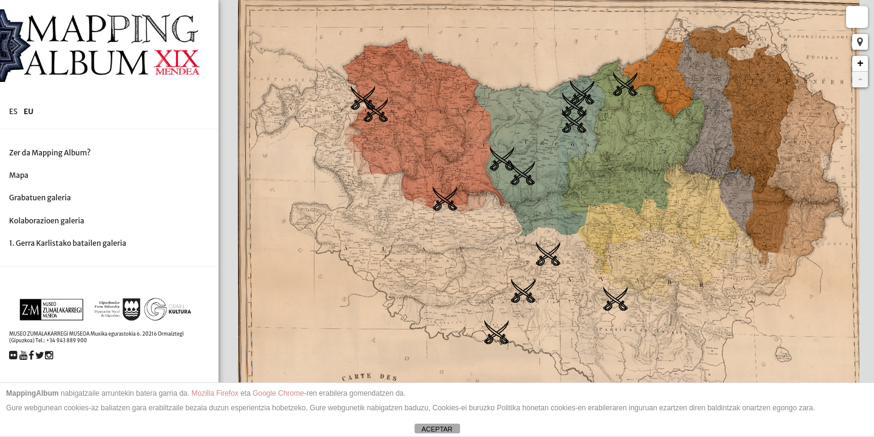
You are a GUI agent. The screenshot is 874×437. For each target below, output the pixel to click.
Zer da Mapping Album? (50, 152)
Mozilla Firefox (214, 393)
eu (28, 111)
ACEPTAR (436, 429)
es (13, 111)
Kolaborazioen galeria (46, 220)
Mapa (19, 175)
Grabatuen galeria (40, 197)
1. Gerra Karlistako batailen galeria (67, 243)
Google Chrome (278, 393)
